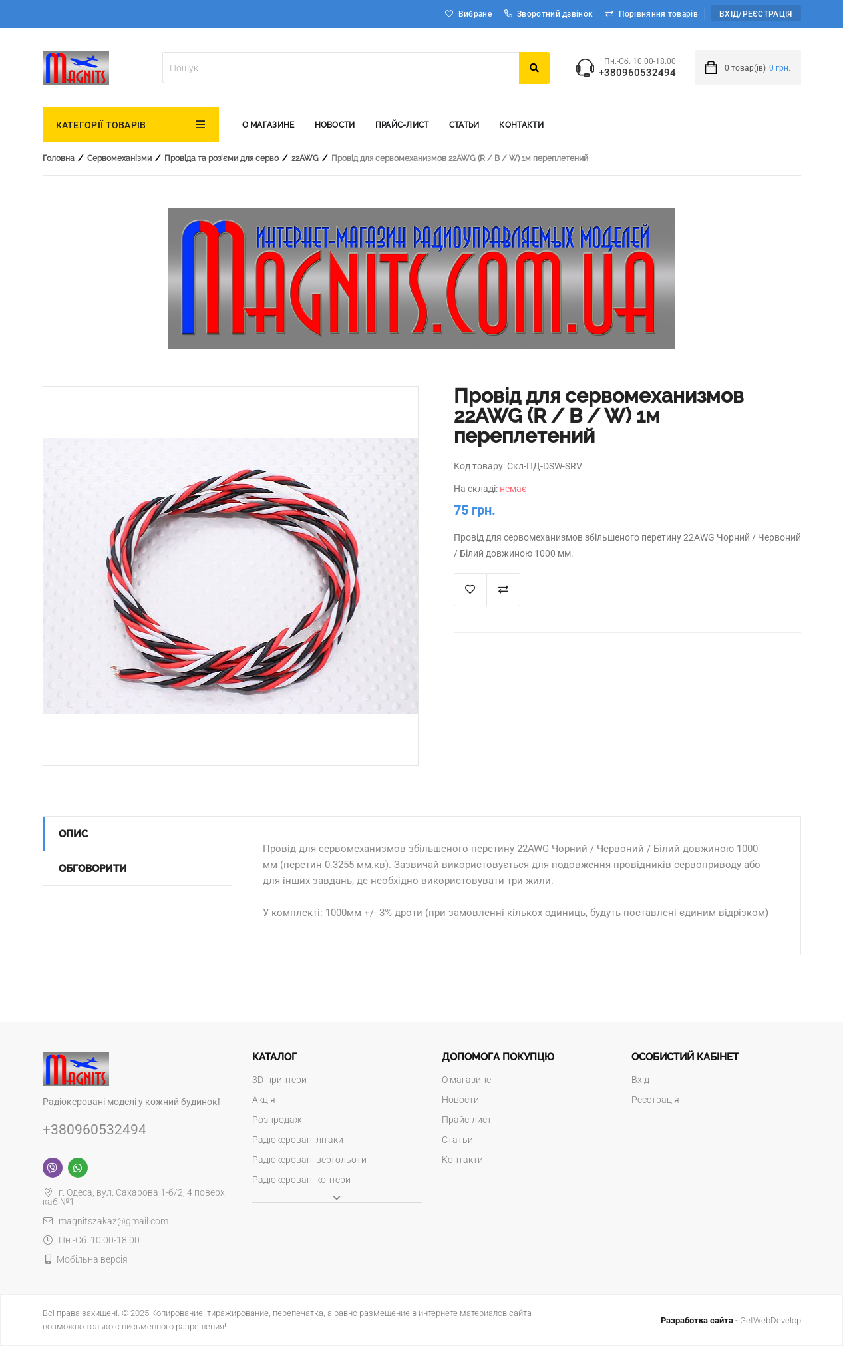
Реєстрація (655, 1099)
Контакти (521, 125)
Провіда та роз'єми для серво (221, 158)
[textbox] (340, 67)
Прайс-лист (402, 125)
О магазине (268, 125)
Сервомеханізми (119, 158)
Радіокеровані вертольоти (309, 1159)
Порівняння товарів (658, 14)
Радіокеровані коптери (301, 1179)
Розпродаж (277, 1119)
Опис (73, 834)
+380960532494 (637, 73)
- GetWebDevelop (731, 1320)
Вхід (640, 1079)
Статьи (464, 125)
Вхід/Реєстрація (755, 14)
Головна (59, 158)
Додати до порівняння (503, 589)
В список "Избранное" (470, 589)
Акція (263, 1099)
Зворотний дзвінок (548, 14)
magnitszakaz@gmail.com (105, 1221)
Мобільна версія (92, 1259)
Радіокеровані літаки (297, 1139)
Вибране (475, 14)
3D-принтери (279, 1079)
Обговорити (93, 869)
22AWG (305, 158)
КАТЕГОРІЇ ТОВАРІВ (101, 125)
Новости (335, 125)
